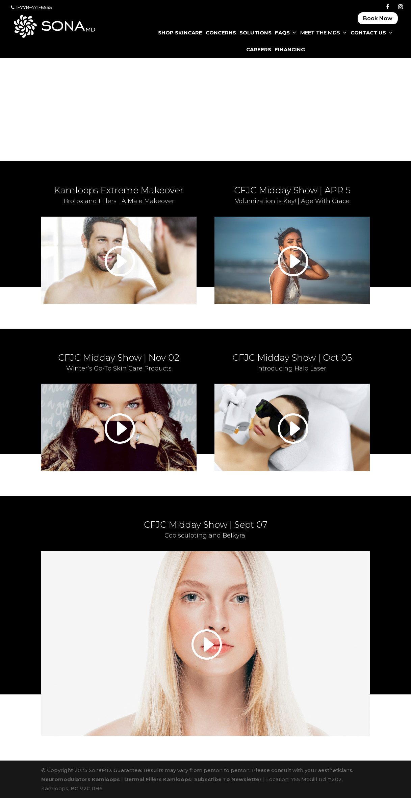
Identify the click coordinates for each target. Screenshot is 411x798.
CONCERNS (221, 32)
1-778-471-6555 (34, 7)
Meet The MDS (323, 32)
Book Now (377, 18)
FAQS (286, 32)
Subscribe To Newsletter (228, 779)
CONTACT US (372, 32)
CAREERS (258, 49)
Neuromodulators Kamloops (80, 779)
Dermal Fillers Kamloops (157, 779)
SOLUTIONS (255, 32)
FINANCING (290, 49)
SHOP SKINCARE (180, 32)
